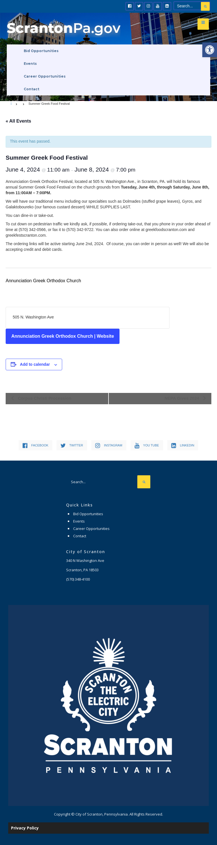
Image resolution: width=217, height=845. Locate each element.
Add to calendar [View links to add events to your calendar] (35, 364)
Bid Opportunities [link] (41, 51)
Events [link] (30, 63)
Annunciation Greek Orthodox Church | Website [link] (62, 336)
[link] (209, 49)
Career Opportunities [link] (45, 76)
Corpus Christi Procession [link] (44, 398)
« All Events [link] (18, 121)
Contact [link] (31, 89)
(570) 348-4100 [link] (78, 579)
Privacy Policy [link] (25, 828)
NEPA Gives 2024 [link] (182, 398)
